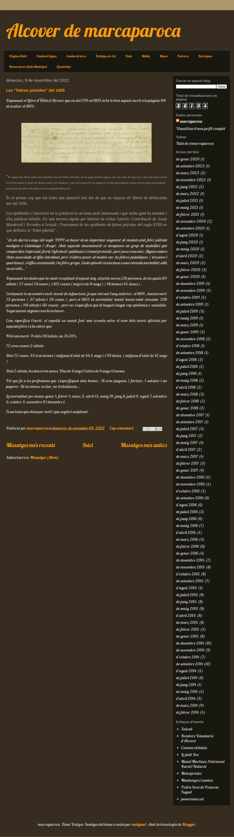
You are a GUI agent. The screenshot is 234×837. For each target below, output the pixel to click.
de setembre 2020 (190, 228)
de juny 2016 (186, 518)
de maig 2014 (187, 691)
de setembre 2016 (189, 497)
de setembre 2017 (189, 421)
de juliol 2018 (187, 366)
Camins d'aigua (46, 56)
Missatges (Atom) (44, 457)
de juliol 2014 (186, 677)
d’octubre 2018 (187, 345)
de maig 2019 (187, 318)
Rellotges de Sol (106, 56)
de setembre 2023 (190, 165)
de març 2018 (187, 394)
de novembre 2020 (191, 221)
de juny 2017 (186, 435)
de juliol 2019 (187, 311)
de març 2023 (187, 172)
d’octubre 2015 (188, 573)
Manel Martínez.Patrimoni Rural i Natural (202, 764)
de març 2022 (187, 193)
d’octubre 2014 (187, 656)
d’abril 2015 (186, 615)
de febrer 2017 (187, 463)
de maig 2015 (187, 608)
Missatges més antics (143, 445)
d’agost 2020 (187, 235)
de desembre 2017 (190, 414)
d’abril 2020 (186, 255)
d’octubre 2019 (188, 297)
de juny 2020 (187, 241)
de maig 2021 (187, 207)
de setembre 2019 (189, 304)
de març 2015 (187, 622)
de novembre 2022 (191, 179)
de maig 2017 (187, 442)
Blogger (188, 824)
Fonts (128, 56)
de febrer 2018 (187, 401)
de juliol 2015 (187, 594)
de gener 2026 (187, 159)
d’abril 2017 (186, 449)
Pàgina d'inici (18, 56)
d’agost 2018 (186, 359)
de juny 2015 (186, 601)
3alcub (186, 728)
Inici (88, 445)
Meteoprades (191, 773)
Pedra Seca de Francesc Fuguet (200, 789)
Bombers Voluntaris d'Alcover (197, 738)
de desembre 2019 (190, 283)
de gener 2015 (187, 636)
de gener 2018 (187, 407)
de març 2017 (187, 456)
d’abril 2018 (186, 387)
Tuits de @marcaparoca (195, 143)
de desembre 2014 (190, 643)
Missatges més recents (30, 445)
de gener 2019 (187, 331)
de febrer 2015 (187, 629)
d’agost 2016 (186, 504)
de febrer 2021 (187, 214)
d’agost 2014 (186, 670)
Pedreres (182, 56)
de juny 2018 (186, 373)
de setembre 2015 (189, 580)
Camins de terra (76, 56)
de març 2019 (187, 324)
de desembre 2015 (190, 560)
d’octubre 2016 (187, 490)
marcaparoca (191, 121)
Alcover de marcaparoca (93, 30)
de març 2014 (187, 705)
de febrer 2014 (187, 712)
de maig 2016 (187, 525)
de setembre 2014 (189, 663)
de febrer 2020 (188, 269)
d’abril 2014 (185, 698)
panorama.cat (192, 798)
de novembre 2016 (190, 484)
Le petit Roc (190, 754)
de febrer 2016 (187, 546)
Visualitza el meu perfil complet (200, 128)
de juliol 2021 (187, 200)
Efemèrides (63, 67)
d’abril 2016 (186, 532)
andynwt (139, 824)
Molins (146, 56)
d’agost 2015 (186, 587)
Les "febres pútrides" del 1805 (35, 90)
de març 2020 (187, 262)
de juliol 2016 (187, 511)
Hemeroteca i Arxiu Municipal (28, 67)
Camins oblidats (194, 747)
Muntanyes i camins (197, 780)
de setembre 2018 (189, 352)
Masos (163, 56)
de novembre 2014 (190, 650)
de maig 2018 (187, 380)
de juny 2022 (187, 186)
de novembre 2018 (190, 338)
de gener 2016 (187, 553)
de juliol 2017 (187, 428)
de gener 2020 (188, 276)
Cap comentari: (122, 428)
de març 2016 (187, 539)
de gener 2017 (187, 470)
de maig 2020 (187, 248)
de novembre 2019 (190, 290)
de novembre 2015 (190, 567)
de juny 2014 (186, 684)
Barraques (205, 56)
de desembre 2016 (190, 477)
